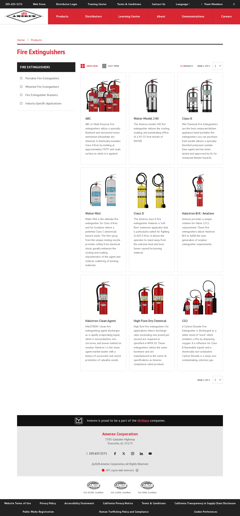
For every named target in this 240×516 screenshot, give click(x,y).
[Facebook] (115, 453)
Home (21, 40)
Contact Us (158, 4)
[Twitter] (123, 453)
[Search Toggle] (234, 4)
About (161, 16)
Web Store (39, 4)
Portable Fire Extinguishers (39, 78)
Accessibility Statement (79, 503)
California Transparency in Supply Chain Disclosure (205, 503)
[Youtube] (150, 453)
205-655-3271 (13, 4)
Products (62, 16)
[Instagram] (132, 453)
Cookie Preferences (205, 511)
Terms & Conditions (129, 4)
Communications (193, 16)
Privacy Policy (48, 503)
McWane (143, 420)
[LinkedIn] (141, 453)
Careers (226, 16)
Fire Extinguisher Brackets (39, 95)
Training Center (97, 4)
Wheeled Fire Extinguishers (39, 86)
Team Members (211, 4)
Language (183, 4)
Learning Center (129, 16)
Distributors (93, 16)
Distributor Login (66, 4)
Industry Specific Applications (41, 103)
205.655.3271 (97, 453)
